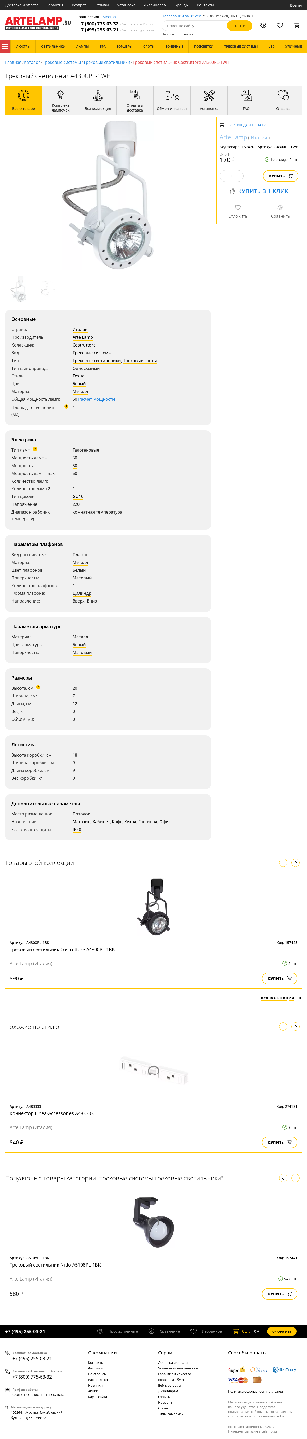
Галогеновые (86, 450)
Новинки (95, 1385)
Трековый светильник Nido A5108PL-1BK (55, 1265)
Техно (79, 376)
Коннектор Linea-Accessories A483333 (52, 1113)
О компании (102, 1353)
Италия (80, 329)
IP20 (77, 829)
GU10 (78, 496)
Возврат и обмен (171, 1379)
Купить (281, 176)
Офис (165, 822)
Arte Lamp (83, 337)
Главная (13, 62)
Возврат (79, 5)
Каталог (5, 47)
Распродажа (98, 1379)
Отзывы (102, 5)
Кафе (117, 822)
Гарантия (55, 5)
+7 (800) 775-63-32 (116, 24)
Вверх (79, 601)
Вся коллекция (281, 997)
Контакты (205, 5)
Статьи (163, 1408)
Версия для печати (247, 125)
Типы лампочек (170, 1414)
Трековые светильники (106, 62)
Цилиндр (82, 593)
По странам (97, 1374)
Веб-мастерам (169, 1385)
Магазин (81, 822)
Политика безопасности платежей (255, 1391)
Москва (109, 17)
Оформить (281, 1331)
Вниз (92, 601)
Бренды (182, 5)
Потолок (81, 814)
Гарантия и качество (174, 1374)
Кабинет (101, 822)
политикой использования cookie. (257, 1416)
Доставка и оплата (21, 5)
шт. (241, 1331)
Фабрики (95, 1368)
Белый (79, 383)
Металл (80, 391)
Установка (126, 5)
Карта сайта (97, 1396)
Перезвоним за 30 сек (181, 16)
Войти (296, 5)
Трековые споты (140, 360)
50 (75, 465)
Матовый (82, 578)
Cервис (166, 1353)
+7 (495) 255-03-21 (116, 30)
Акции (93, 1391)
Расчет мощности (96, 399)
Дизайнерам (155, 5)
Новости (165, 1402)
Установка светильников (178, 1368)
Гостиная (147, 822)
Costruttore (84, 345)
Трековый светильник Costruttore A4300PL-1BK (62, 949)
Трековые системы (62, 62)
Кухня (130, 822)
